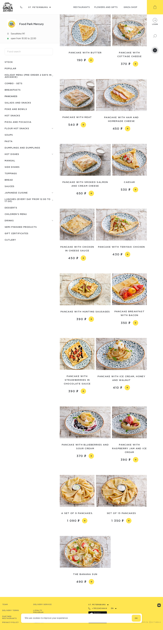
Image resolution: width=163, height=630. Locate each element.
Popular (10, 68)
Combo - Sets (13, 83)
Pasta (9, 141)
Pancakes (11, 96)
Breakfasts (13, 90)
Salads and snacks (18, 103)
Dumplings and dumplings (22, 148)
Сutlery (10, 240)
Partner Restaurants (9, 617)
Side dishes (12, 167)
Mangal (10, 160)
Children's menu (16, 214)
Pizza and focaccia (18, 122)
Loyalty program (38, 611)
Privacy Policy (10, 622)
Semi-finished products (21, 227)
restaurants (81, 7)
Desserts (11, 208)
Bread (9, 180)
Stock (9, 62)
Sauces (9, 186)
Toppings (11, 173)
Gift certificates (16, 233)
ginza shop (130, 7)
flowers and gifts (106, 7)
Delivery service (42, 604)
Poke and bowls (16, 109)
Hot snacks (12, 115)
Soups (9, 135)
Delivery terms (10, 610)
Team (5, 604)
